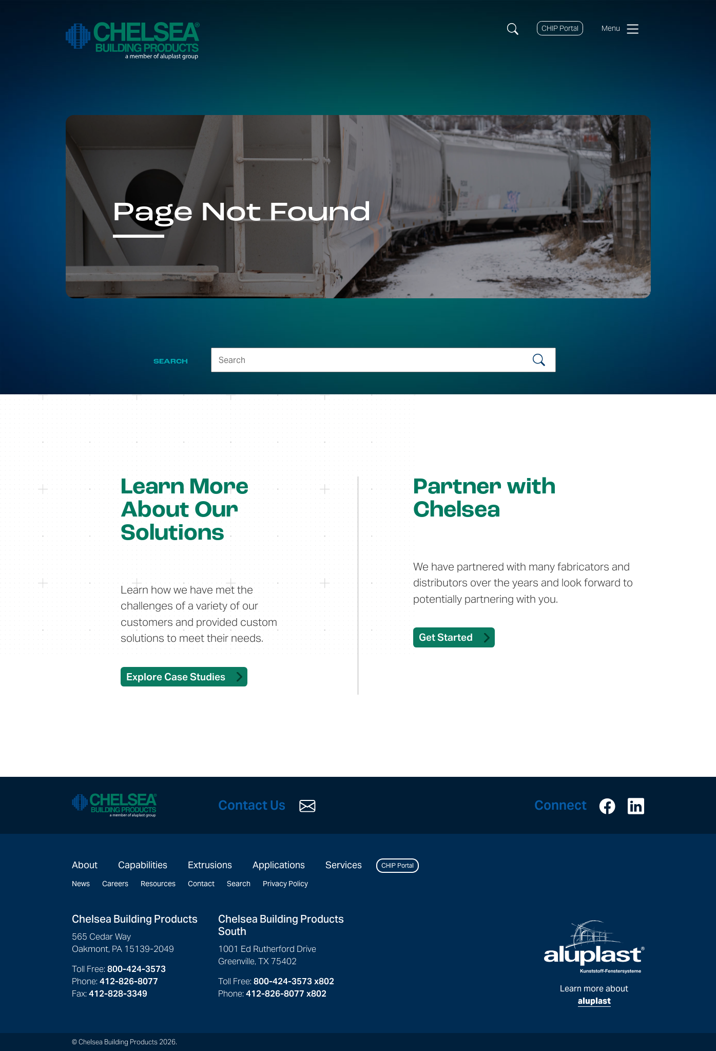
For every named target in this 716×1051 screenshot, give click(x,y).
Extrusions (210, 865)
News (81, 883)
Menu (620, 29)
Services (343, 865)
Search (238, 883)
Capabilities (142, 865)
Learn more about (594, 963)
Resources (158, 883)
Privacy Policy (285, 883)
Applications (279, 865)
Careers (115, 883)
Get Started (446, 637)
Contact (201, 883)
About (85, 865)
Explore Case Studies (175, 677)
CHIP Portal (559, 28)
